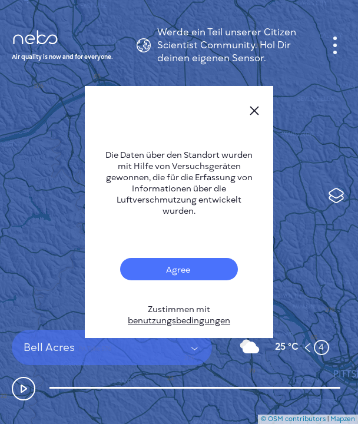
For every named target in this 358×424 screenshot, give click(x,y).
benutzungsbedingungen (179, 320)
